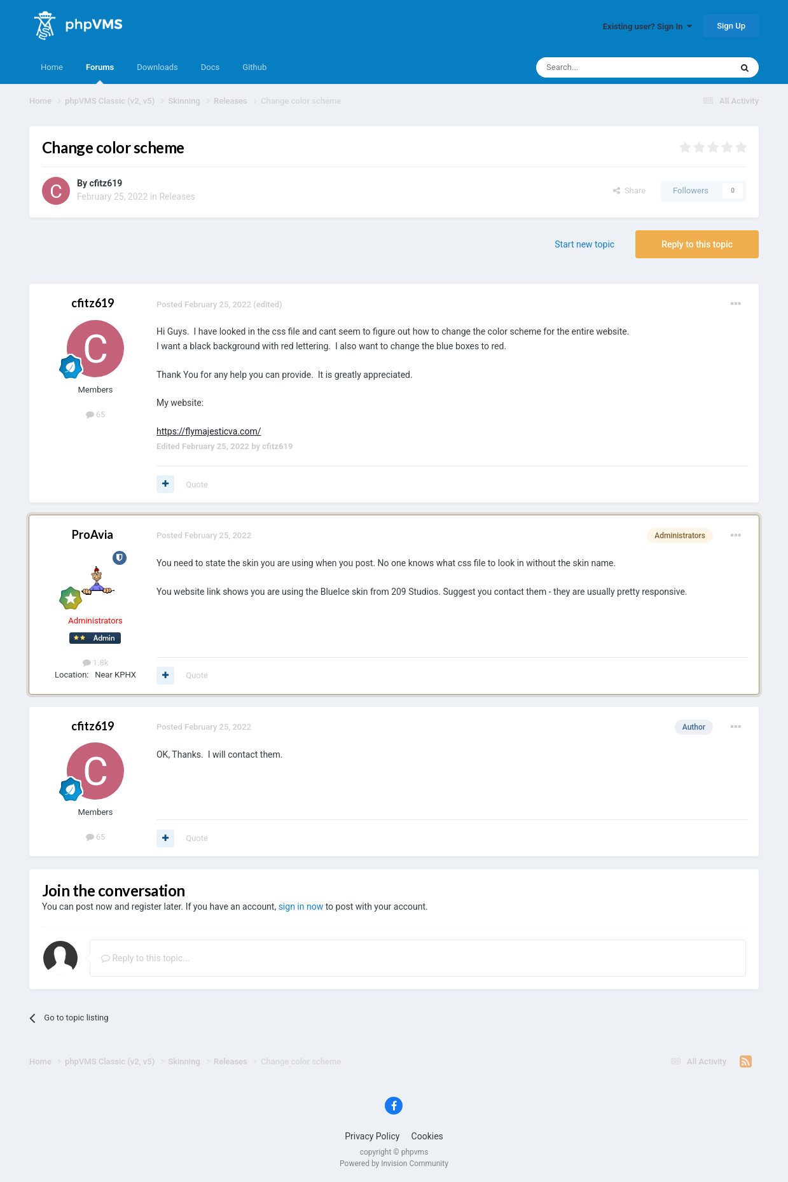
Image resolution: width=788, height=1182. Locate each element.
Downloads (157, 67)
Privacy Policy (372, 1136)
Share (629, 190)
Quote (197, 484)
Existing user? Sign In (647, 26)
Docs (210, 67)
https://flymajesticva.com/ (208, 431)
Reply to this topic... (145, 958)
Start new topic (584, 244)
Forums (100, 73)
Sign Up (731, 26)
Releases (177, 196)
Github (254, 67)
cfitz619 (105, 183)
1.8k (96, 662)
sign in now (301, 906)
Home (52, 67)
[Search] (603, 67)
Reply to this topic (697, 244)
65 (96, 414)
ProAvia (92, 534)
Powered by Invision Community (394, 1163)
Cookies (427, 1136)
